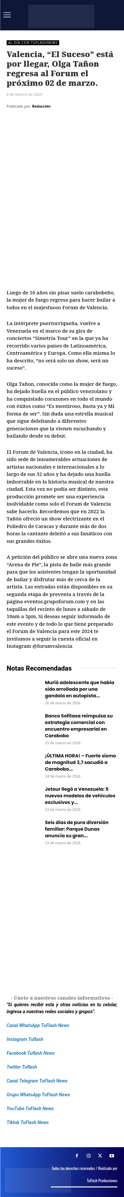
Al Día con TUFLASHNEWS (33, 42)
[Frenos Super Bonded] (62, 920)
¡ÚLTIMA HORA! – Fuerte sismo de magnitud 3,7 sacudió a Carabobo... (80, 762)
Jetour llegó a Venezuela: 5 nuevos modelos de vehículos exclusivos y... (80, 796)
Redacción (41, 106)
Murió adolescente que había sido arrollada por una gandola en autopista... (79, 689)
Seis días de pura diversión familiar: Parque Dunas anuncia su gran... (76, 829)
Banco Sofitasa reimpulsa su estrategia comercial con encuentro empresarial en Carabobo (79, 726)
